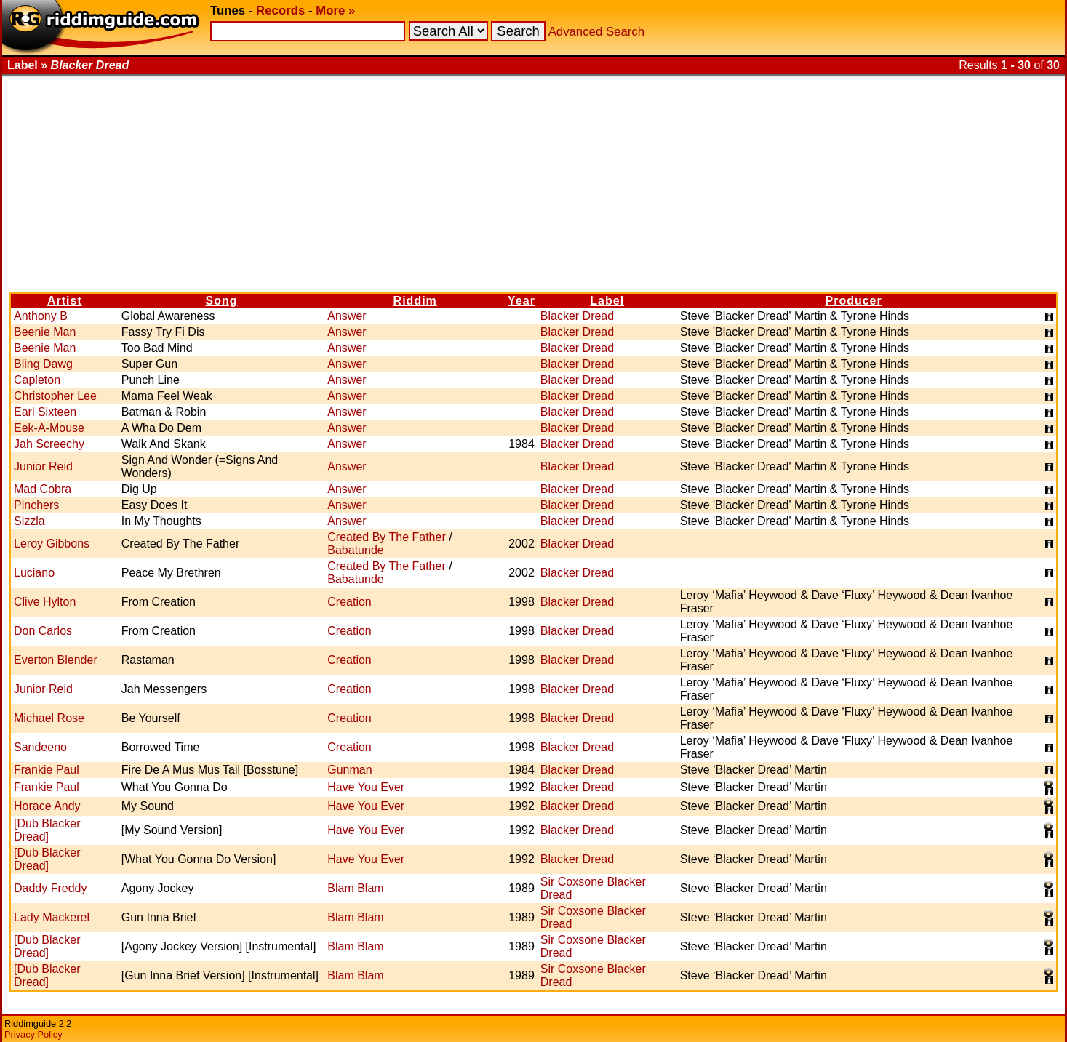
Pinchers (36, 505)
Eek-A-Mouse (49, 428)
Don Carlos (43, 631)
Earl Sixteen (45, 412)
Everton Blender (55, 660)
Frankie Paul (46, 770)
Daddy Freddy (50, 888)
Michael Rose (49, 718)
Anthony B (41, 316)
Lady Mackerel (51, 917)
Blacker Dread (577, 316)
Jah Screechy (49, 444)
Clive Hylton (45, 602)
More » (335, 10)
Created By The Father (386, 537)
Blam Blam (355, 888)
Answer (346, 316)
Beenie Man (45, 332)
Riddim (415, 300)
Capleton (37, 380)
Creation (349, 602)
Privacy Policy (33, 1034)
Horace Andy (47, 806)
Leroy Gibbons (51, 543)
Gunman (349, 770)
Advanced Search (596, 32)
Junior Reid (43, 466)
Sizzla (29, 521)
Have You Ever (365, 787)
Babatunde (355, 550)
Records (280, 10)
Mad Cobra (42, 489)
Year (521, 300)
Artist (64, 300)
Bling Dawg (43, 364)
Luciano (34, 572)
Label (607, 300)
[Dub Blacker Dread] (47, 830)
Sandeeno (40, 747)
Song (222, 300)
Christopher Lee (55, 396)
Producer (854, 300)
